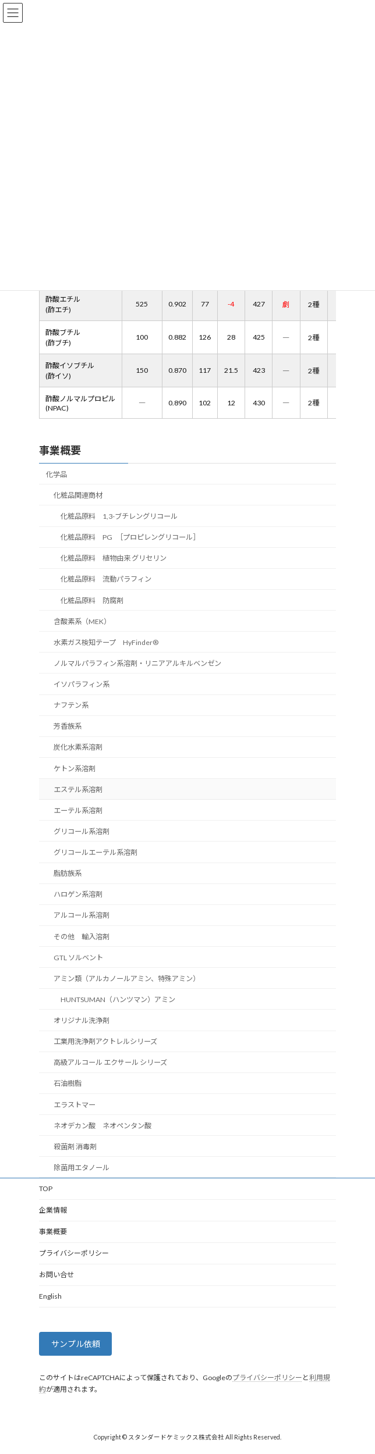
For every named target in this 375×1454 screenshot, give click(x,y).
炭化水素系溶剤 (78, 747)
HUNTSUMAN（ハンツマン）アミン (118, 999)
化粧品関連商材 (78, 495)
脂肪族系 (68, 873)
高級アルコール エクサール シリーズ (110, 1062)
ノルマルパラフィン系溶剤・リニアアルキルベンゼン (137, 663)
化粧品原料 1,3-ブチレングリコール (119, 516)
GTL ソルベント (78, 957)
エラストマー (74, 1104)
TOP (45, 1188)
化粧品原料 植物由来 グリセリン (114, 558)
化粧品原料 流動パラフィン (106, 579)
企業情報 (53, 1210)
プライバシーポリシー (74, 1253)
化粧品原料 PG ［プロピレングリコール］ (130, 537)
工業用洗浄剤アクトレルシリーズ (105, 1041)
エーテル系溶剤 (78, 810)
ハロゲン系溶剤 (78, 894)
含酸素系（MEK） (82, 621)
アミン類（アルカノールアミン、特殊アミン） (127, 978)
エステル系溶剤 (78, 789)
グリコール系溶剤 (81, 831)
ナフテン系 (71, 705)
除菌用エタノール (81, 1167)
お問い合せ (56, 1274)
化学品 (56, 474)
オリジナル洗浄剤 (81, 1020)
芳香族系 (68, 726)
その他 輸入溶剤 (81, 936)
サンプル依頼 (75, 1344)
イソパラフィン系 (81, 684)
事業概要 (60, 450)
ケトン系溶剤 (74, 768)
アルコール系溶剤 (81, 915)
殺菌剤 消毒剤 (75, 1146)
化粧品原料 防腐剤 (92, 600)
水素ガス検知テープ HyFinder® (106, 642)
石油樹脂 (68, 1083)
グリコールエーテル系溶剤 (95, 852)
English (50, 1296)
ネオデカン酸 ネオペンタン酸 (102, 1125)
